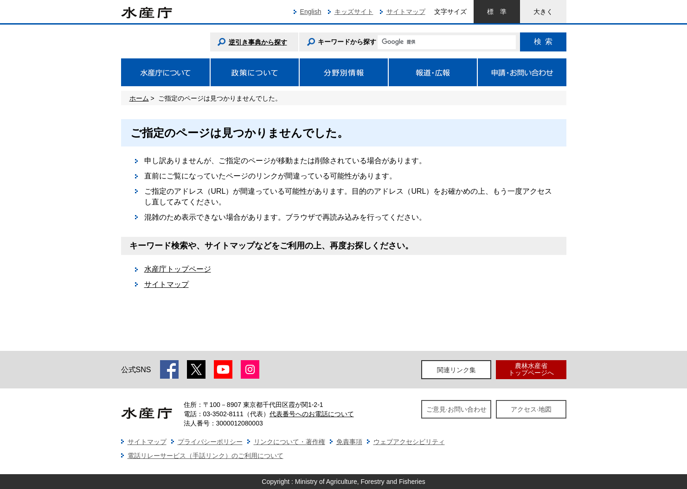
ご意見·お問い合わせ (456, 409)
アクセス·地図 (531, 409)
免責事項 (349, 441)
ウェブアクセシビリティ (409, 441)
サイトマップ (405, 11)
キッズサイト (353, 11)
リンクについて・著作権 (289, 441)
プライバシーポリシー (210, 441)
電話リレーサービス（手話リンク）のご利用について (205, 455)
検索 (543, 41)
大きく (543, 11)
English (310, 11)
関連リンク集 (456, 370)
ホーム (139, 98)
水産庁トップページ (177, 269)
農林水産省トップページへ (531, 369)
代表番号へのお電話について (312, 414)
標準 (497, 11)
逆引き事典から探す (258, 42)
